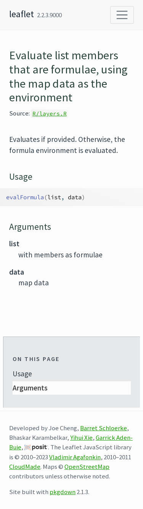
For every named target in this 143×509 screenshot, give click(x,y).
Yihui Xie (81, 437)
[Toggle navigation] (122, 15)
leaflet (21, 14)
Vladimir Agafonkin (75, 457)
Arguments (30, 387)
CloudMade (24, 466)
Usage (22, 373)
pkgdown (63, 492)
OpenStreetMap (86, 466)
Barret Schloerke (103, 428)
